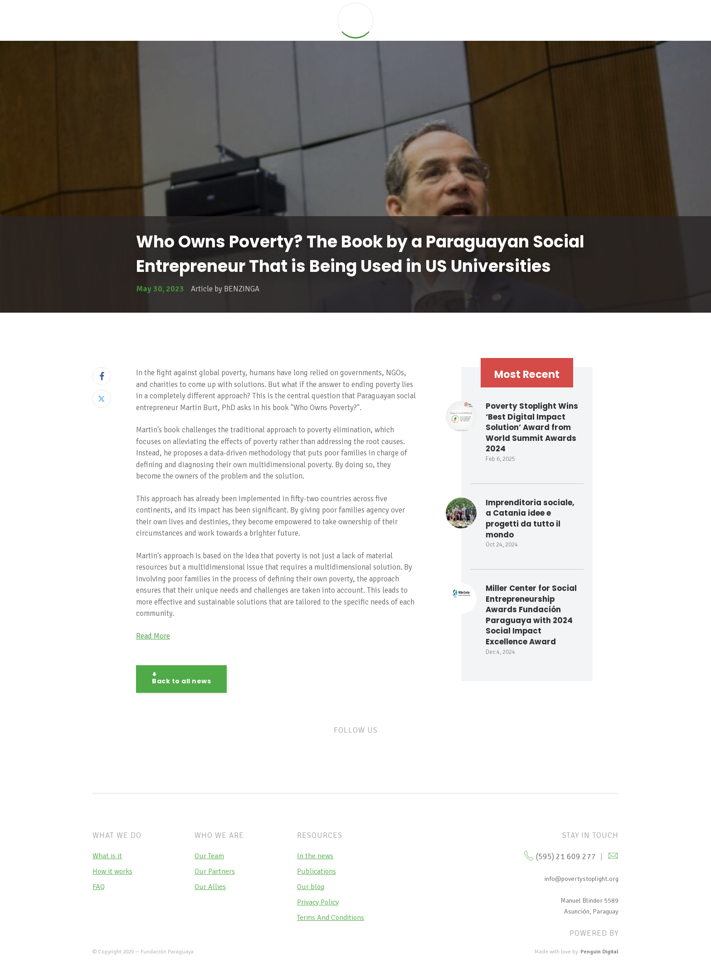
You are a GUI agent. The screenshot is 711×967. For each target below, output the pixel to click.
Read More (153, 636)
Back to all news (181, 679)
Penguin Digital (599, 951)
